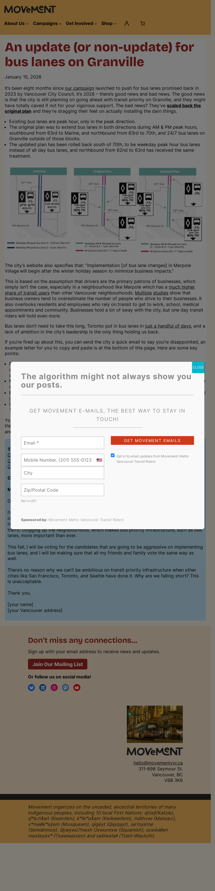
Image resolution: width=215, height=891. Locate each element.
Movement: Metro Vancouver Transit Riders (86, 519)
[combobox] (99, 460)
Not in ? (28, 501)
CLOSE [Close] (198, 367)
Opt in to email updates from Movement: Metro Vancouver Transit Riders (150, 458)
